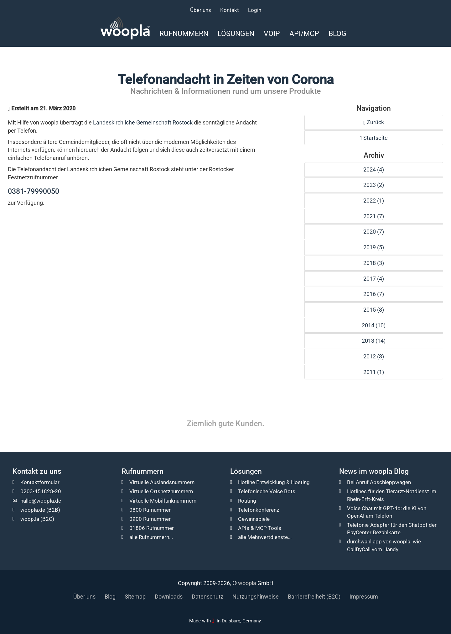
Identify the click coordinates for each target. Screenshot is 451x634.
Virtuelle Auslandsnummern (161, 482)
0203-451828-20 (40, 491)
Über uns (200, 10)
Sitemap (135, 596)
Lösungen (236, 33)
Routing (247, 501)
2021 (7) (373, 216)
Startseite (374, 138)
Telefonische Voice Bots (266, 491)
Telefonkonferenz (258, 510)
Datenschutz (207, 596)
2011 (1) (373, 372)
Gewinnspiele (254, 519)
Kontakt (229, 10)
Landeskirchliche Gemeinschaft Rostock (143, 122)
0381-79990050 (33, 191)
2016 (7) (373, 294)
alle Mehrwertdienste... (265, 537)
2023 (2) (373, 185)
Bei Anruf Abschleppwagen (379, 482)
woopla (247, 583)
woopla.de (32, 510)
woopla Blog (389, 471)
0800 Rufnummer (150, 510)
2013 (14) (374, 340)
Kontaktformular (40, 482)
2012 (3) (373, 356)
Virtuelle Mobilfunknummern (162, 501)
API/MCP (304, 33)
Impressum (364, 596)
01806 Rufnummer (151, 528)
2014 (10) (374, 325)
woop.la (29, 519)
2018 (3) (373, 263)
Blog (337, 33)
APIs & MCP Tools (259, 528)
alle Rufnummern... (151, 537)
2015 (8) (373, 309)
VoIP (272, 33)
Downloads (169, 596)
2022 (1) (373, 200)
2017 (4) (373, 278)
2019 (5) (373, 247)
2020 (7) (373, 231)
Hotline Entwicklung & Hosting (274, 482)
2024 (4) (373, 169)
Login (254, 10)
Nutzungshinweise (255, 596)
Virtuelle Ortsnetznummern (161, 491)
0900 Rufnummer (150, 519)
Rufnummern (183, 33)
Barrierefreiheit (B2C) (314, 596)
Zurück (374, 122)
